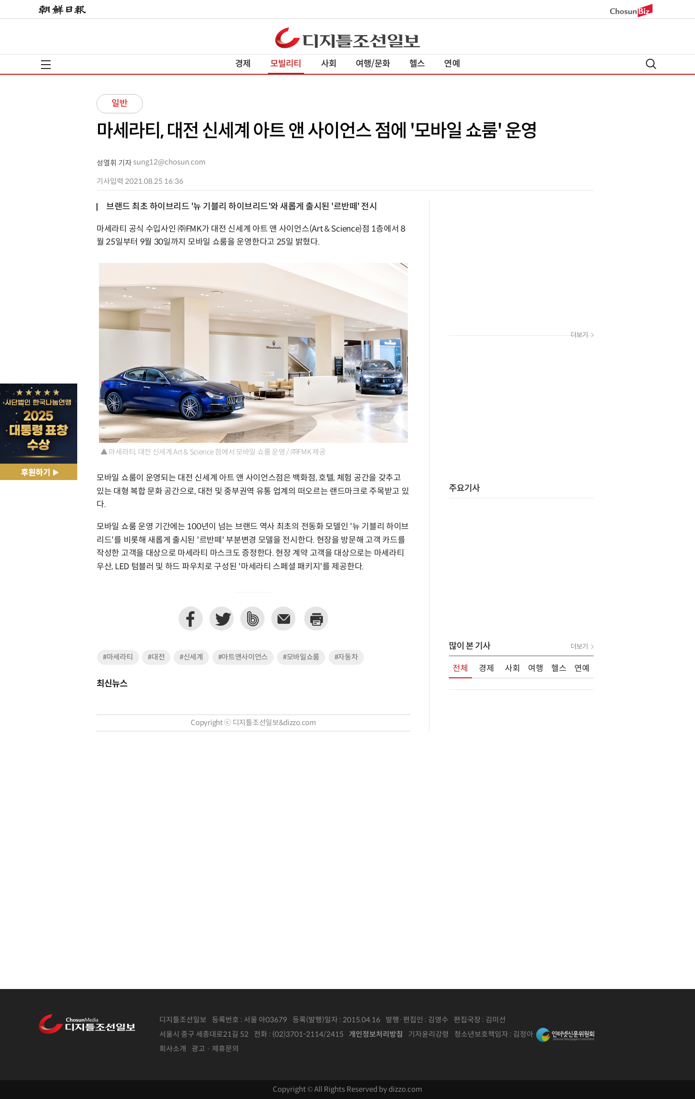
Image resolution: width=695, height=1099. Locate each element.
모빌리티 (286, 64)
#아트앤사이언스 (243, 657)
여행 (535, 668)
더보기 (579, 335)
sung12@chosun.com (169, 162)
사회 (328, 64)
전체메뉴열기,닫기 (46, 64)
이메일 (283, 618)
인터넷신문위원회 (565, 1035)
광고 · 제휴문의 (215, 1049)
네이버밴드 (252, 618)
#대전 (156, 657)
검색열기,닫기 (651, 63)
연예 (451, 64)
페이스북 (191, 618)
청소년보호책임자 (481, 1034)
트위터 (221, 618)
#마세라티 (118, 657)
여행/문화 (373, 64)
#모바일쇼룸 (301, 657)
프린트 (316, 618)
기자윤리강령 (428, 1034)
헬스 (417, 64)
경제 (242, 64)
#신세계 (191, 657)
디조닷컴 (347, 37)
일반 (119, 103)
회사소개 (172, 1049)
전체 (460, 668)
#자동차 (346, 657)
